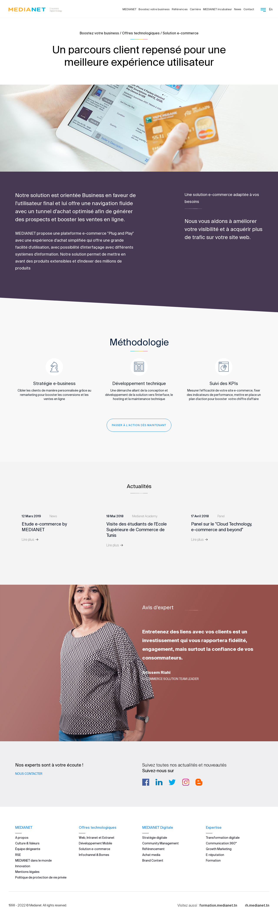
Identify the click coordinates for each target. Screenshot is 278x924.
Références (180, 9)
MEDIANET (129, 9)
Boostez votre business (154, 9)
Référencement (153, 849)
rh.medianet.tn (257, 905)
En (271, 9)
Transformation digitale (223, 837)
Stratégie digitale (154, 837)
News (237, 9)
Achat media (151, 854)
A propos (21, 837)
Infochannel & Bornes (94, 854)
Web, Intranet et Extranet (96, 837)
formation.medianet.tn (218, 905)
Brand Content (152, 860)
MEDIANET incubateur (217, 9)
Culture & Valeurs (27, 843)
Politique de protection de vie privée (40, 877)
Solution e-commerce (94, 849)
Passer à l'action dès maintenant (139, 425)
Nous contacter (28, 773)
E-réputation (215, 854)
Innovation (22, 866)
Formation (213, 860)
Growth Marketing (219, 849)
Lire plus (30, 539)
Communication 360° (221, 843)
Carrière (195, 9)
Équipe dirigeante (27, 849)
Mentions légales (27, 872)
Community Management (160, 843)
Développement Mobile (95, 843)
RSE (18, 854)
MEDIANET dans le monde (33, 860)
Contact (248, 9)
